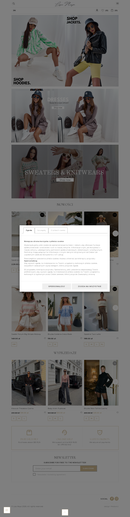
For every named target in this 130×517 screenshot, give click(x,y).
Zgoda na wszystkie (89, 286)
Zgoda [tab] (29, 230)
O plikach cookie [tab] (58, 230)
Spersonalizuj (56, 286)
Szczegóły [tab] (41, 230)
